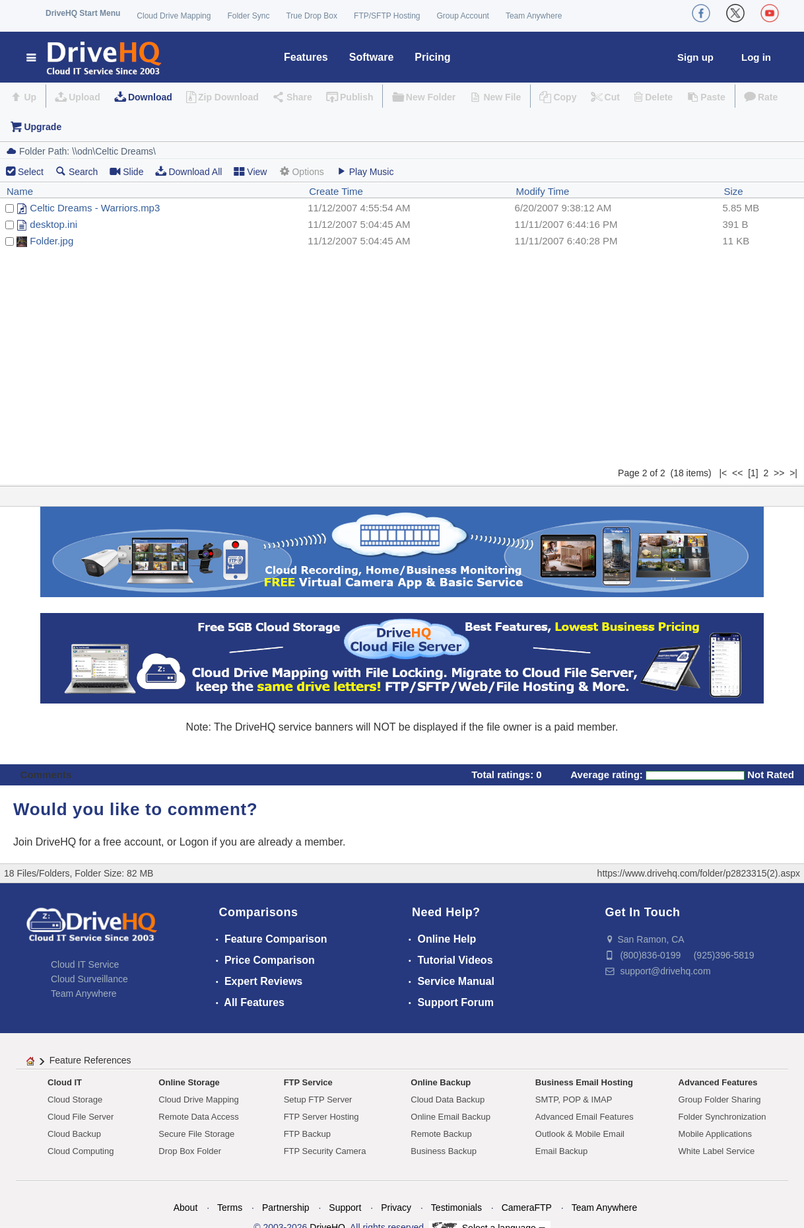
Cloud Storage (75, 1099)
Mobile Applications (715, 1134)
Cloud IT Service (85, 964)
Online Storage (188, 1082)
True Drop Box (311, 15)
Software (371, 57)
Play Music (365, 171)
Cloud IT (65, 1082)
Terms (229, 1207)
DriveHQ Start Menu (83, 13)
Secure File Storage (196, 1134)
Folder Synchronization (722, 1117)
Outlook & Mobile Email (579, 1134)
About (186, 1207)
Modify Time (543, 191)
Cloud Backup (74, 1134)
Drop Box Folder (189, 1151)
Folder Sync (248, 15)
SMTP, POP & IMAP (574, 1099)
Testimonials (456, 1207)
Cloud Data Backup (448, 1099)
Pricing (432, 57)
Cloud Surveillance (89, 979)
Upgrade (42, 127)
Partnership (286, 1207)
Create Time (336, 191)
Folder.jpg (51, 240)
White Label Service (717, 1151)
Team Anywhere (534, 15)
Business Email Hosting (584, 1082)
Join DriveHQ (46, 842)
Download (150, 97)
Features (306, 57)
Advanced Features (718, 1082)
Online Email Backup (450, 1117)
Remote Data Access (198, 1117)
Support (345, 1207)
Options (301, 171)
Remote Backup (441, 1134)
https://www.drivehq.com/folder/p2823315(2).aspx (698, 873)
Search (76, 171)
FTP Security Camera (325, 1151)
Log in (756, 57)
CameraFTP (527, 1207)
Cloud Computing (81, 1151)
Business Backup (444, 1151)
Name (20, 191)
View (250, 171)
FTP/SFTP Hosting (387, 15)
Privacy (396, 1207)
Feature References (90, 1060)
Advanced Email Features (584, 1117)
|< (723, 473)
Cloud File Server (81, 1117)
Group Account (463, 15)
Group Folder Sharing (720, 1099)
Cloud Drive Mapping (174, 15)
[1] (753, 473)
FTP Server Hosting (321, 1117)
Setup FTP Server (318, 1099)
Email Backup (561, 1151)
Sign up (695, 57)
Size (733, 191)
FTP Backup (307, 1134)
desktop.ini (53, 224)
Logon (194, 842)
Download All (188, 171)
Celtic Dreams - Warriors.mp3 (95, 207)
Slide (126, 171)
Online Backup (441, 1082)
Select (31, 171)
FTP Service (308, 1082)
